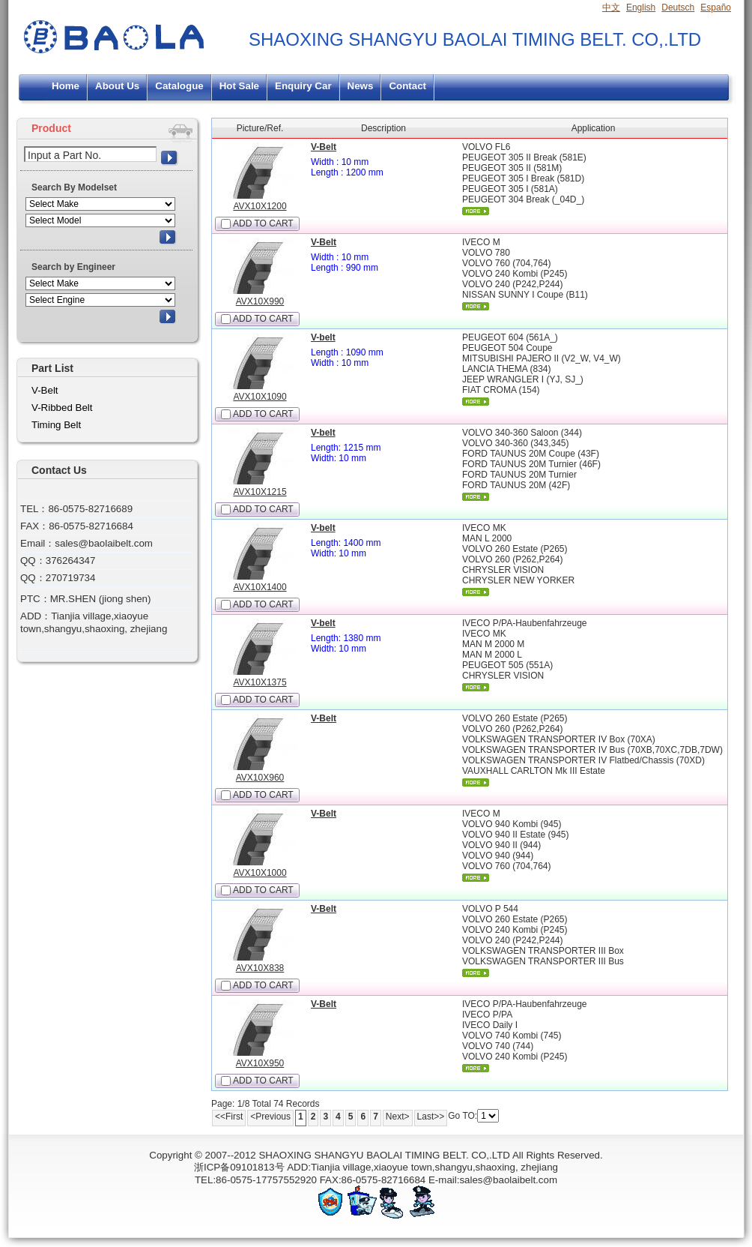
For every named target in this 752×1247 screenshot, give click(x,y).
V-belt (323, 337)
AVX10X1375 (259, 682)
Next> (398, 1116)
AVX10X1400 (259, 587)
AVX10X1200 (259, 206)
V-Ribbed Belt (62, 407)
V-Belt (323, 147)
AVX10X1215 (259, 492)
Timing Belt (56, 424)
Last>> (431, 1116)
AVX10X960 (260, 777)
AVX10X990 (260, 301)
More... (475, 211)
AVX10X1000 (259, 873)
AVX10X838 (260, 968)
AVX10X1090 (259, 396)
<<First (229, 1116)
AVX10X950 (260, 1063)
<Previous (270, 1116)
